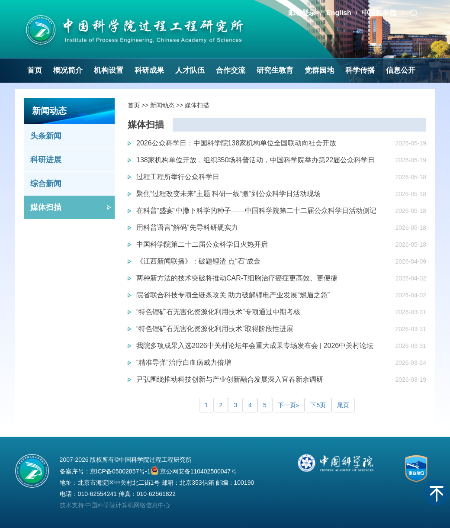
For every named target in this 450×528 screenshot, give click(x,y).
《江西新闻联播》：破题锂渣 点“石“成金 (198, 261)
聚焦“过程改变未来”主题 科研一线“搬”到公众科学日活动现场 (228, 193)
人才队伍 (190, 70)
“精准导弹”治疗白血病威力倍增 (183, 362)
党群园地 (319, 70)
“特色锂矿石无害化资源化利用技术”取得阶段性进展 (214, 328)
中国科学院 (380, 12)
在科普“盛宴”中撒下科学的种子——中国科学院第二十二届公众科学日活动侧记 (256, 210)
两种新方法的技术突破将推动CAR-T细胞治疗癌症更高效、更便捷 (237, 278)
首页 (34, 70)
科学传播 (360, 70)
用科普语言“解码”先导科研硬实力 (187, 227)
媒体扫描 (45, 207)
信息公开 (400, 70)
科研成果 (149, 70)
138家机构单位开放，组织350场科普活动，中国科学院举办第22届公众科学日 (255, 160)
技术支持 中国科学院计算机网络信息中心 (115, 505)
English (338, 12)
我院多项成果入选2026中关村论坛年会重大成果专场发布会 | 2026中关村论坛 (254, 345)
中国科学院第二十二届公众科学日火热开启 (202, 244)
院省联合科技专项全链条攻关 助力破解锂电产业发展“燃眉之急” (233, 295)
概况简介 (68, 70)
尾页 (343, 405)
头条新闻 (45, 136)
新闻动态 (162, 105)
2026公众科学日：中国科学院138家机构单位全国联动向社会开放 (236, 143)
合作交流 (230, 70)
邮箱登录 (302, 12)
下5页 (318, 405)
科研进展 (45, 159)
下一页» (288, 405)
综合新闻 (45, 183)
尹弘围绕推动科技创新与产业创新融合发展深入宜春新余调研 (229, 379)
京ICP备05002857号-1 (120, 471)
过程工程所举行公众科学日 (177, 176)
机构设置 (108, 70)
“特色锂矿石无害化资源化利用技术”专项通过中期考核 (218, 312)
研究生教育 (275, 70)
